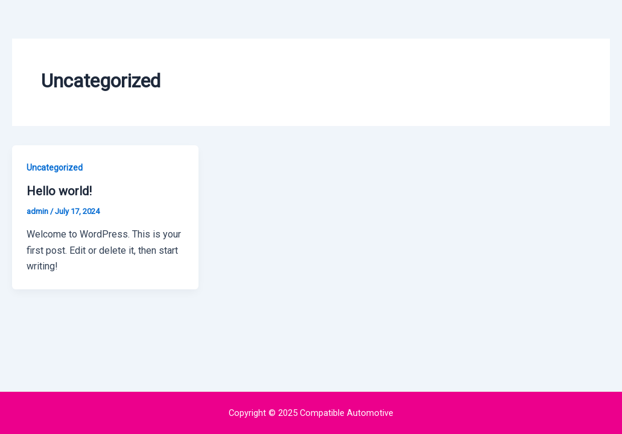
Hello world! (59, 191)
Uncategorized (55, 167)
